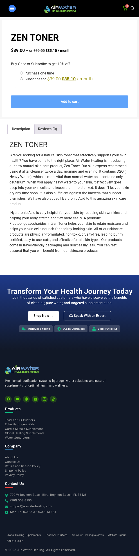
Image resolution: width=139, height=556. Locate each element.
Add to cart (69, 102)
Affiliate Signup (117, 535)
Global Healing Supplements (24, 535)
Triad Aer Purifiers (56, 535)
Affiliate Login (15, 540)
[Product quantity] (17, 89)
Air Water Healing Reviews (88, 535)
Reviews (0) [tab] (47, 129)
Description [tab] (21, 129)
